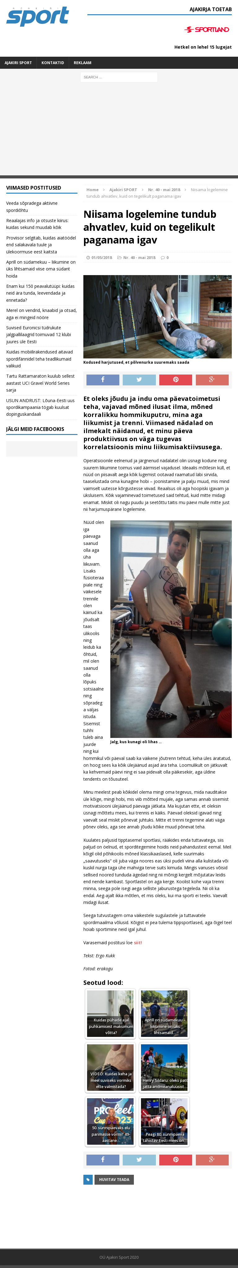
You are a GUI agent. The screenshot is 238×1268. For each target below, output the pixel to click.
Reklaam (82, 62)
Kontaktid (53, 62)
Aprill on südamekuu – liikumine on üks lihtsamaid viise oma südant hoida (41, 269)
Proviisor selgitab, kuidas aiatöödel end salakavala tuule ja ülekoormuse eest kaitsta (41, 245)
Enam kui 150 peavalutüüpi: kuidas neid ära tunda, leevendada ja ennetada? (40, 293)
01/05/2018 (101, 257)
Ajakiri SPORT (18, 62)
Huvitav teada (114, 1179)
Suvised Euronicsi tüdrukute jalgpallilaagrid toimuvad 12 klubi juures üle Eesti (38, 334)
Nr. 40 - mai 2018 (139, 257)
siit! (138, 943)
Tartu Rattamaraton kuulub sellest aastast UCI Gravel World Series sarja (40, 383)
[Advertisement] (119, 132)
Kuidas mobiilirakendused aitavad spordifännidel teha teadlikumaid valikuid (39, 359)
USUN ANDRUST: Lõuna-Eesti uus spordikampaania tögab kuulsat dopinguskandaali (40, 407)
